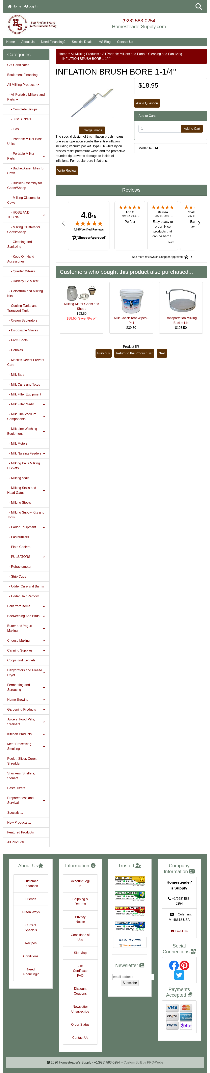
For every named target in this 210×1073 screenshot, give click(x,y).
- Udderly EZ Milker (22, 281)
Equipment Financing (22, 75)
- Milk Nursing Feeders (26, 453)
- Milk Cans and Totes (23, 384)
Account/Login (80, 883)
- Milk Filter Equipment (24, 394)
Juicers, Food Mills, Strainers (26, 722)
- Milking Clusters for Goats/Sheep (23, 229)
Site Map (80, 953)
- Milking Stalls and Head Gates (26, 490)
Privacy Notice (80, 919)
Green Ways (31, 912)
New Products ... (19, 822)
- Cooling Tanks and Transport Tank (22, 308)
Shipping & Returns (80, 901)
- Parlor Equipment (26, 527)
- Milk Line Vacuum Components (26, 416)
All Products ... (17, 842)
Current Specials (31, 928)
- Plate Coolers (18, 547)
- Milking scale (18, 478)
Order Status (80, 1024)
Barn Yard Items (26, 606)
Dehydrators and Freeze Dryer (26, 672)
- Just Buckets (19, 119)
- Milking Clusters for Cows (23, 200)
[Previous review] (63, 222)
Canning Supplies (26, 650)
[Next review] (199, 222)
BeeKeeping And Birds (26, 616)
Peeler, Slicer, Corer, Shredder (22, 761)
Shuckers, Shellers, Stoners (21, 776)
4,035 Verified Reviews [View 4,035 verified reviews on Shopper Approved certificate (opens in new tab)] (89, 229)
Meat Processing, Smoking (26, 746)
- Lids (13, 129)
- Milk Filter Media (26, 404)
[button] (199, 6)
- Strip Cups (16, 576)
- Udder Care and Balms (25, 586)
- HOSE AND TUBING (26, 215)
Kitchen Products (26, 734)
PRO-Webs (155, 1062)
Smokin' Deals (82, 42)
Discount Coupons (80, 991)
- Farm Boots (17, 340)
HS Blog (105, 42)
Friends (30, 899)
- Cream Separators (22, 320)
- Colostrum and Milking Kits (25, 293)
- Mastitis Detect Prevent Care (25, 362)
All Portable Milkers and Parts (123, 54)
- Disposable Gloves (22, 330)
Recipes (31, 943)
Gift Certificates (18, 65)
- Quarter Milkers (21, 271)
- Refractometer (19, 566)
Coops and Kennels (21, 660)
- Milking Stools (19, 502)
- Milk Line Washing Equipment (26, 431)
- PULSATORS (26, 556)
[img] (89, 223)
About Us (28, 42)
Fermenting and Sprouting (26, 687)
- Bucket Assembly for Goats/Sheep (24, 185)
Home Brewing (26, 699)
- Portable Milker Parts (26, 156)
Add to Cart (192, 128)
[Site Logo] (37, 25)
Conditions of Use (80, 937)
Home (14, 6)
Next (162, 353)
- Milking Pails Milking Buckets (23, 466)
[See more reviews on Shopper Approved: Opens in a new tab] (157, 257)
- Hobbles (15, 350)
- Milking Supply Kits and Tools (25, 515)
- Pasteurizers (18, 537)
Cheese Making (26, 640)
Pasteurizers (16, 788)
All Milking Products (85, 54)
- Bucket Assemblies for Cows (26, 171)
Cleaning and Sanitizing (165, 54)
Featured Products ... (22, 832)
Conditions (30, 956)
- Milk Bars (15, 374)
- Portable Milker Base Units (25, 141)
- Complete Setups (22, 109)
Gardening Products (26, 709)
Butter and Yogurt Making (26, 628)
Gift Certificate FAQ (80, 970)
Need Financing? (53, 42)
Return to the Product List (134, 353)
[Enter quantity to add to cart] (159, 129)
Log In (30, 6)
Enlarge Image (91, 130)
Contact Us (125, 42)
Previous (103, 353)
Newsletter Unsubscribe (80, 1009)
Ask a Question (147, 103)
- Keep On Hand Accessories (20, 259)
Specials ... (15, 812)
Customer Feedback (31, 883)
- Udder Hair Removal (23, 596)
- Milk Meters (17, 443)
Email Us (179, 931)
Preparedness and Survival (26, 800)
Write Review (66, 170)
